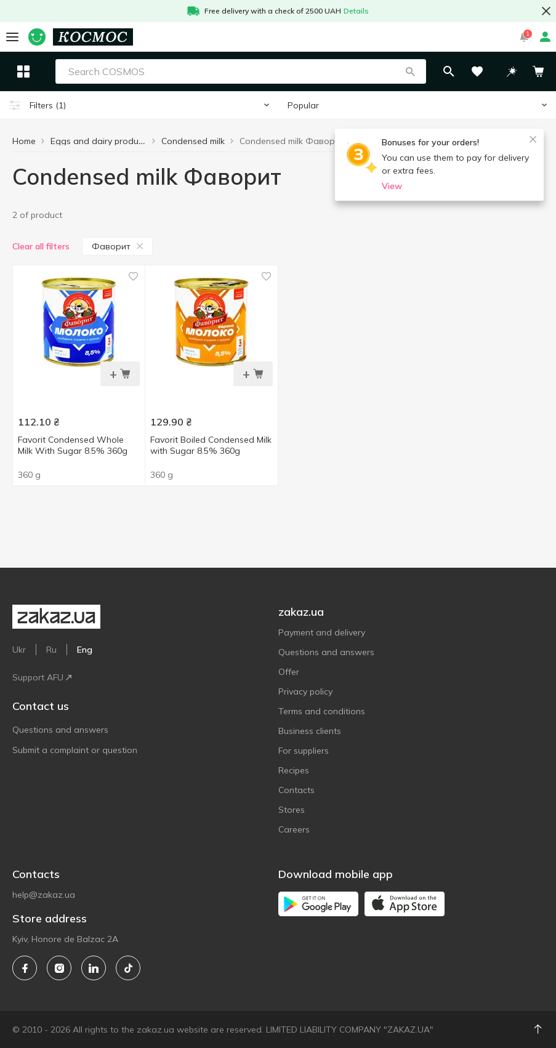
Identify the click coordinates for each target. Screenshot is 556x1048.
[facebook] (24, 968)
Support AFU (41, 677)
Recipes (293, 770)
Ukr (19, 649)
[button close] (546, 11)
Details (356, 10)
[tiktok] (128, 968)
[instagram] (59, 968)
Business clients (309, 730)
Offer (288, 671)
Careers (294, 829)
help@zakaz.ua (43, 894)
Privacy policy (305, 691)
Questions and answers (60, 729)
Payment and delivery (321, 632)
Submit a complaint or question (74, 750)
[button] (437, 71)
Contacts (296, 790)
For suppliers (303, 750)
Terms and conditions (321, 711)
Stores (291, 809)
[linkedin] (93, 968)
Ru (51, 649)
